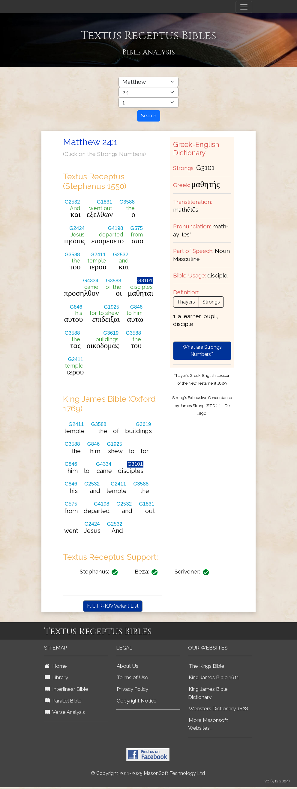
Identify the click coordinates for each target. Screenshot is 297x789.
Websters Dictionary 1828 (218, 708)
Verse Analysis (65, 712)
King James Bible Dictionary (208, 693)
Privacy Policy (132, 689)
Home (56, 666)
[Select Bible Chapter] (148, 92)
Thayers (186, 302)
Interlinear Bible (66, 689)
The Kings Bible (206, 666)
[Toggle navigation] (244, 7)
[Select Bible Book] (148, 82)
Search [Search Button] (148, 116)
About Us (127, 666)
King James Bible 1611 (214, 677)
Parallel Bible (63, 701)
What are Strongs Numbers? (202, 350)
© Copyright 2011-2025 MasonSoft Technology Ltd (148, 773)
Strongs (211, 302)
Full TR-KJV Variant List (113, 606)
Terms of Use (132, 677)
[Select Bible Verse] (148, 102)
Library (56, 677)
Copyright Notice (137, 701)
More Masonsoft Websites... (208, 724)
